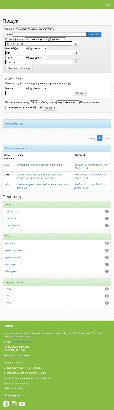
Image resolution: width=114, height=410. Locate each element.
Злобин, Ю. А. (82, 164)
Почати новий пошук (19, 68)
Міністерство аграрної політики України (25, 373)
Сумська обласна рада (16, 383)
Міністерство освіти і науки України (22, 367)
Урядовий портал (13, 362)
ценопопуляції (13, 257)
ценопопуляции (14, 250)
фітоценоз (11, 271)
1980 (8, 289)
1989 (8, 303)
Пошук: (9, 29)
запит (8, 34)
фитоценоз (11, 264)
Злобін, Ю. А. (98, 164)
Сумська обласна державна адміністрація (26, 378)
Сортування (48, 102)
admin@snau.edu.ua (23, 341)
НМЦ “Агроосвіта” (13, 388)
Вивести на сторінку (17, 102)
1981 (8, 296)
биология (10, 243)
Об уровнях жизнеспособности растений (39, 164)
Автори (30, 107)
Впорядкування (89, 102)
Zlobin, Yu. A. (81, 168)
